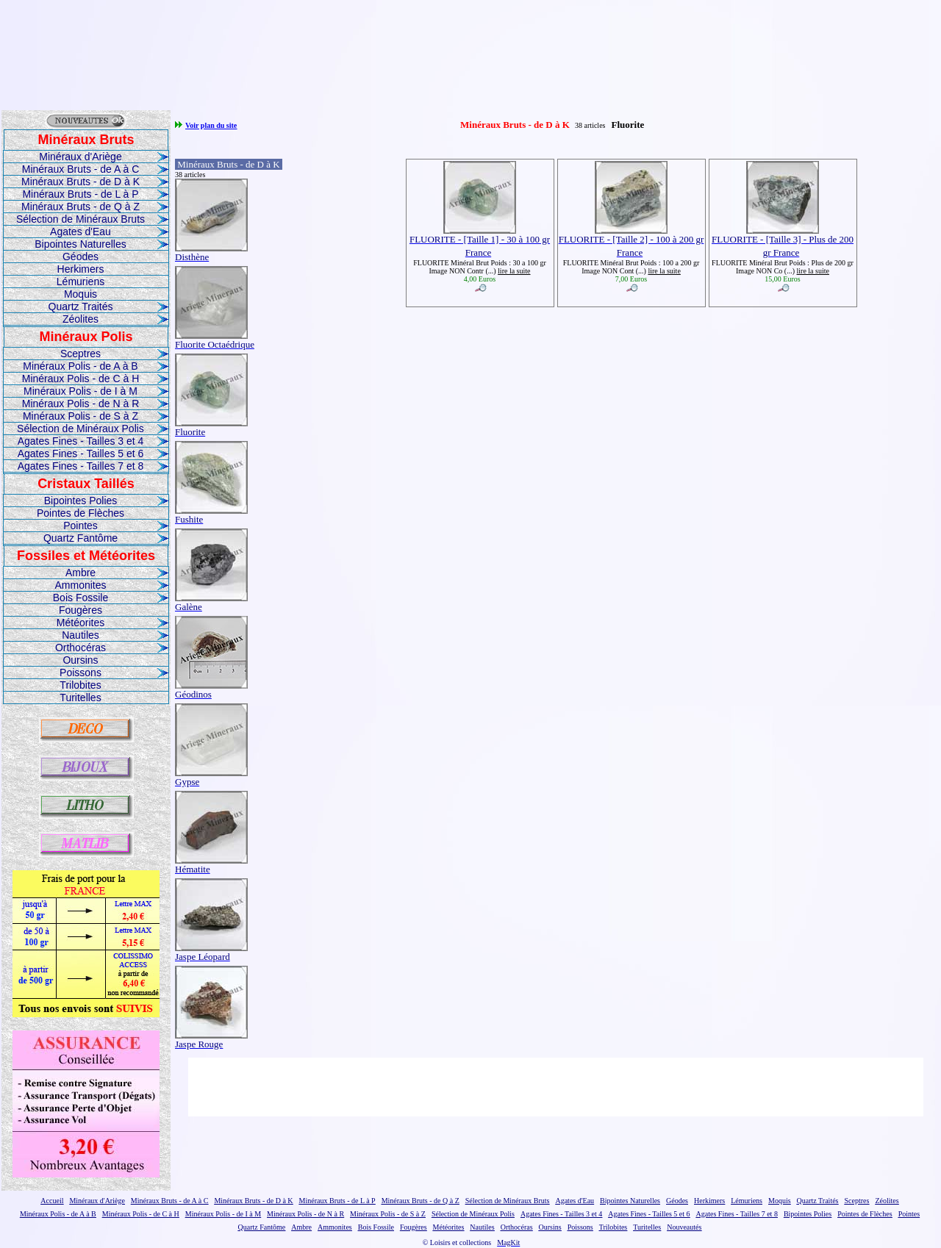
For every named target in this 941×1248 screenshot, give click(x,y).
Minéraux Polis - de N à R (81, 403)
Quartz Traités (81, 306)
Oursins (80, 660)
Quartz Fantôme (80, 538)
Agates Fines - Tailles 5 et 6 (81, 453)
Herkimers (80, 269)
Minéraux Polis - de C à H (81, 378)
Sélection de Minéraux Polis (80, 428)
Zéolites (80, 319)
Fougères (80, 610)
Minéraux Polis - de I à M (80, 391)
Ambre (80, 572)
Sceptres (80, 353)
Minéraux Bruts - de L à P (80, 194)
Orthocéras (80, 647)
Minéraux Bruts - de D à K (80, 181)
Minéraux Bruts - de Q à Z (80, 206)
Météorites (80, 622)
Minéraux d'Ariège (80, 156)
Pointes (80, 525)
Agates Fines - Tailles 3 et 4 (81, 441)
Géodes (80, 256)
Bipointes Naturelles (80, 244)
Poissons (80, 672)
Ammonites (80, 585)
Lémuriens (80, 281)
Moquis (80, 294)
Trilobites (80, 685)
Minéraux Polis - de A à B (80, 366)
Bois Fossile (80, 597)
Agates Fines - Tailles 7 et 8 (81, 466)
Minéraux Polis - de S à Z (80, 416)
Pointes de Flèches (80, 513)
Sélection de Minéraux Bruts (80, 219)
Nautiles (80, 635)
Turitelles (80, 697)
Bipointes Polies (81, 500)
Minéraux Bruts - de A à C (81, 169)
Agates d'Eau (80, 231)
